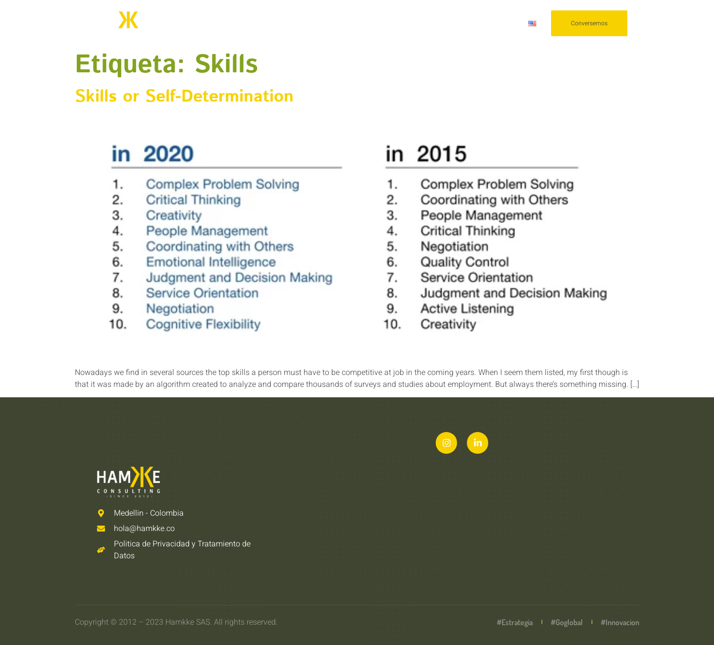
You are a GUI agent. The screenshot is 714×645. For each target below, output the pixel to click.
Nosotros (269, 23)
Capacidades (336, 23)
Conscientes (483, 23)
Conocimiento (414, 23)
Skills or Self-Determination (184, 97)
